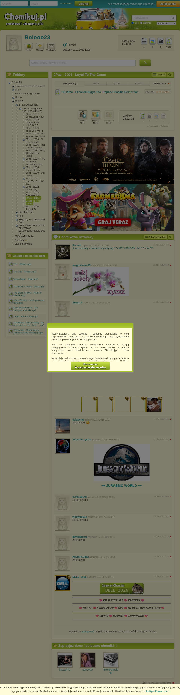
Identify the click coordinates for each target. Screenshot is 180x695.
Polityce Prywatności (157, 691)
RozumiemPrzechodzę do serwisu (90, 366)
